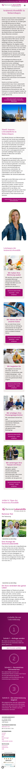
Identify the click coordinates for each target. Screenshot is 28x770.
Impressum (5, 745)
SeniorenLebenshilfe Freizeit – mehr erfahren (14, 484)
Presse (3, 734)
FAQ (3, 739)
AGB (3, 749)
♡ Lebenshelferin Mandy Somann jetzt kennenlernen (14, 200)
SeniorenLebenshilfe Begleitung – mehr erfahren (14, 386)
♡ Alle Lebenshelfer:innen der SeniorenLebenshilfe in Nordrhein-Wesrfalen (14, 100)
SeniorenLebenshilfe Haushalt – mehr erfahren (14, 292)
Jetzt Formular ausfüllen (14, 648)
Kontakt (4, 733)
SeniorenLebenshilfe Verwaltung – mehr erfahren (14, 436)
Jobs (3, 736)
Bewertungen (5, 738)
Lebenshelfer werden (7, 741)
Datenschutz (5, 747)
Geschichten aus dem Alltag (9, 539)
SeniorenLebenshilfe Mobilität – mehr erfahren (14, 339)
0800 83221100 (6, 726)
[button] (2, 767)
